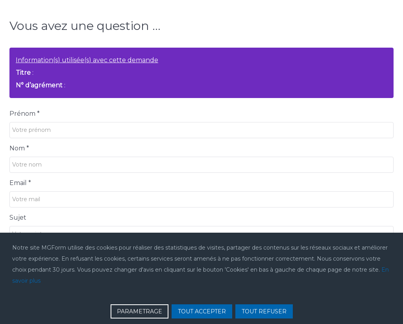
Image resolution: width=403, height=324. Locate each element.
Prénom (24, 113)
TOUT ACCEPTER (202, 311)
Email (20, 183)
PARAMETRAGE (139, 311)
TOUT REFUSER (264, 311)
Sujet (17, 217)
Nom (19, 148)
